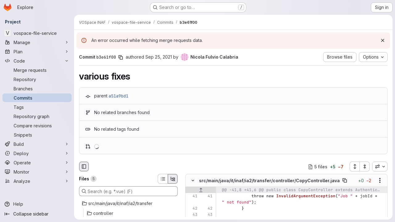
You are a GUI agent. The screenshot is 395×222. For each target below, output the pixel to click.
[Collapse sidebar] (37, 214)
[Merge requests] (37, 70)
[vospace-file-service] (37, 33)
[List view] (163, 179)
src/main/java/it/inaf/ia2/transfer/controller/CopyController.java (269, 180)
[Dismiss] (382, 40)
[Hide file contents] (193, 180)
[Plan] (37, 51)
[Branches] (37, 88)
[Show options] (380, 180)
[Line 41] (192, 196)
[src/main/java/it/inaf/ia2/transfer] (128, 203)
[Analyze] (37, 181)
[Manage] (37, 42)
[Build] (37, 144)
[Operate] (37, 162)
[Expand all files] (355, 166)
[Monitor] (37, 171)
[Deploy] (37, 153)
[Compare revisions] (37, 125)
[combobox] (380, 166)
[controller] (128, 213)
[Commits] (37, 97)
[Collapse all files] (365, 166)
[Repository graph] (37, 116)
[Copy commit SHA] (120, 57)
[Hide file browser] (84, 166)
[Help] (37, 204)
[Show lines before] (200, 190)
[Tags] (37, 107)
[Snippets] (37, 134)
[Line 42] (192, 209)
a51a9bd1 (118, 96)
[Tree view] (173, 179)
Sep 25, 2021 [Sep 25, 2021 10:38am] (158, 57)
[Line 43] (192, 215)
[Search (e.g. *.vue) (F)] (128, 191)
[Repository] (37, 79)
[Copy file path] (344, 180)
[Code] (37, 60)
